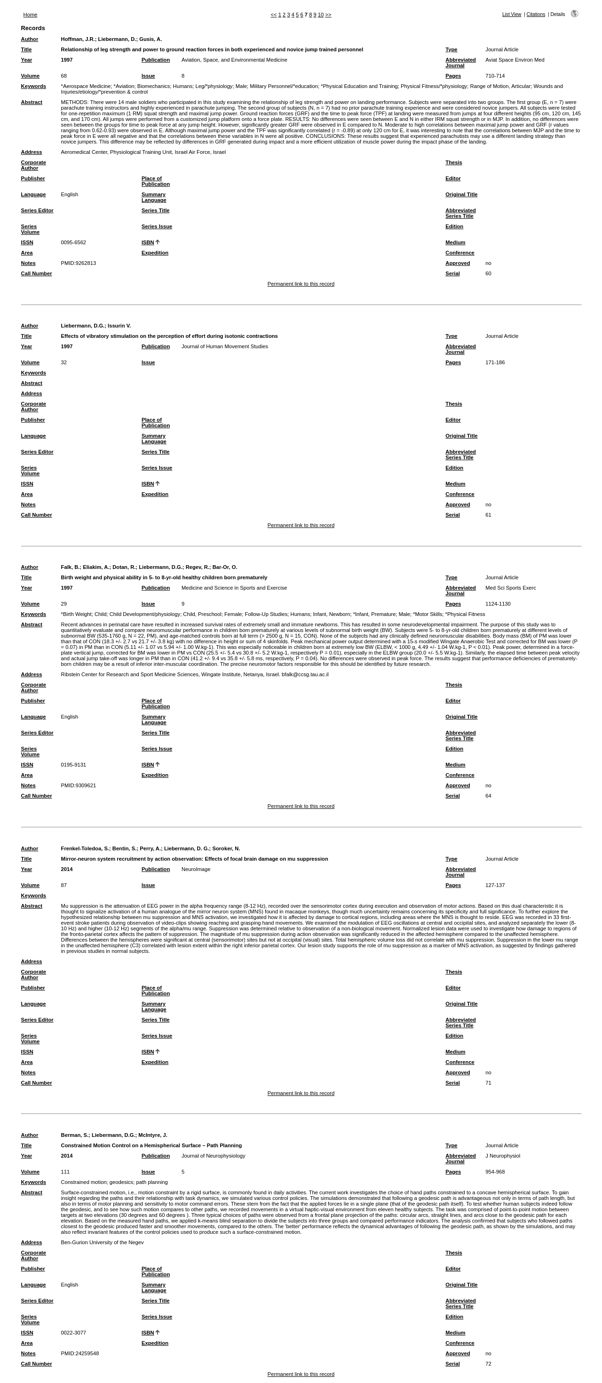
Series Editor (37, 210)
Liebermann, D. (117, 39)
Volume (30, 76)
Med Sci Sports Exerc (510, 588)
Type (451, 49)
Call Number (36, 273)
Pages (453, 76)
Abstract (31, 102)
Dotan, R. (123, 567)
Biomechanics (153, 86)
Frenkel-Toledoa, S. (85, 848)
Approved (457, 263)
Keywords (33, 86)
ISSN (27, 242)
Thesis (453, 162)
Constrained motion (84, 1182)
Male (241, 86)
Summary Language (154, 197)
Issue (148, 76)
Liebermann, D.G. (83, 325)
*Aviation (124, 86)
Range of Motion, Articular (500, 86)
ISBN (148, 242)
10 (321, 14)
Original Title (461, 194)
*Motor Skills (427, 614)
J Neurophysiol (502, 1156)
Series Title (156, 210)
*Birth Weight (76, 614)
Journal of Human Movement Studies (225, 346)
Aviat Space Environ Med (514, 60)
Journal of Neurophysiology (214, 1156)
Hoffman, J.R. (78, 39)
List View (512, 14)
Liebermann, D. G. (186, 848)
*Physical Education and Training (359, 86)
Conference (460, 253)
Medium (455, 242)
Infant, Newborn (331, 614)
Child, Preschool (202, 614)
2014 (67, 869)
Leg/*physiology (213, 86)
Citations (536, 14)
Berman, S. (74, 1135)
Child (101, 614)
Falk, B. (70, 567)
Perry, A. (150, 848)
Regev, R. (197, 567)
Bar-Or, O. (225, 567)
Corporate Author (33, 165)
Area (27, 253)
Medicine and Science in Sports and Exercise (234, 588)
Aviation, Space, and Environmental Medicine (234, 60)
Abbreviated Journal (460, 62)
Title (26, 49)
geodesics (121, 1182)
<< (274, 14)
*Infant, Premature (374, 614)
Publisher (33, 178)
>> (328, 14)
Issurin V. (119, 325)
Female (233, 614)
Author (30, 39)
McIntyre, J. (152, 1135)
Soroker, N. (226, 848)
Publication (156, 60)
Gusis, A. (150, 39)
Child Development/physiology (145, 614)
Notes (28, 263)
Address (31, 152)
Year (26, 60)
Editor (452, 178)
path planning (151, 1182)
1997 (67, 60)
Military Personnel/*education (284, 86)
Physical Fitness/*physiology (434, 86)
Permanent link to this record (301, 284)
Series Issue (157, 226)
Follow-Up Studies (266, 614)
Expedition (155, 253)
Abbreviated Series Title (460, 213)
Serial (452, 273)
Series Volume (30, 229)
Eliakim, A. (96, 567)
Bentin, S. (124, 848)
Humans (183, 86)
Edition (454, 226)
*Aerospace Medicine (86, 86)
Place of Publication (156, 181)
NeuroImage (196, 869)
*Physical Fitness (465, 614)
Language (33, 194)
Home (31, 14)
